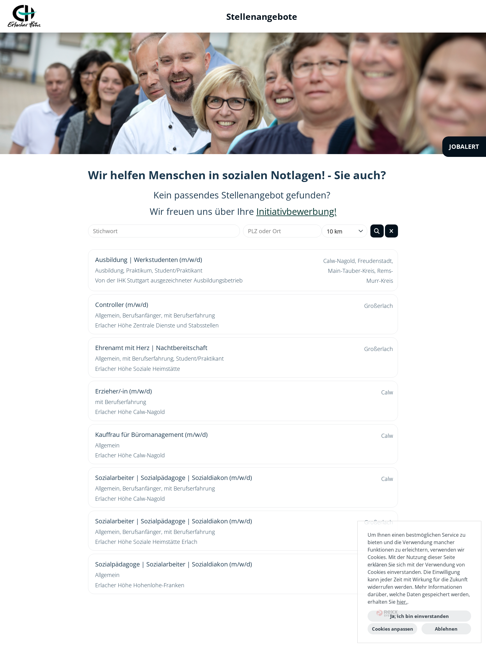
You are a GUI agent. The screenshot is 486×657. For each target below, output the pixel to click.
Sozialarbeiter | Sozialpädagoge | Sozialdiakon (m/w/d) (173, 477)
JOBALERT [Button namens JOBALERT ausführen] (464, 146)
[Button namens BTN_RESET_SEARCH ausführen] (391, 230)
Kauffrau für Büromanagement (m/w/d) (151, 434)
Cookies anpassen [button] (392, 629)
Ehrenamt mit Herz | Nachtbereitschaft (151, 348)
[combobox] (344, 230)
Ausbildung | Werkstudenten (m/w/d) (148, 259)
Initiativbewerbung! (296, 211)
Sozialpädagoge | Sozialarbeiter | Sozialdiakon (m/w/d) (173, 564)
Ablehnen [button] (446, 629)
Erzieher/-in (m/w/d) (123, 391)
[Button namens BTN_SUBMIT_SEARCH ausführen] (377, 230)
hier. (402, 601)
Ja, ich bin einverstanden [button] (419, 616)
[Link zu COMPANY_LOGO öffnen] (24, 16)
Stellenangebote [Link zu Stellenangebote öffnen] (261, 16)
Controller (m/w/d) (121, 304)
